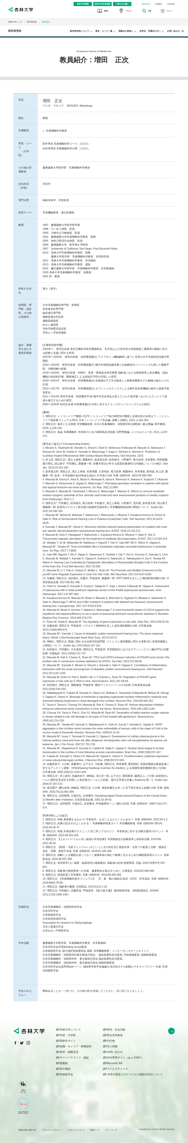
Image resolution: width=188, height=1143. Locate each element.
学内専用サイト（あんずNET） (125, 1057)
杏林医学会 (66, 1074)
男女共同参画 (115, 1035)
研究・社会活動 (116, 1029)
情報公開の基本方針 (27, 1130)
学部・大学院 (68, 1035)
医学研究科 (32, 22)
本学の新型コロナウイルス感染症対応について (135, 1074)
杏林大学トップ (15, 22)
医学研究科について (79, 31)
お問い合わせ (173, 31)
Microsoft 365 (115, 1063)
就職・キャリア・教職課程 (75, 1046)
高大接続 (65, 1068)
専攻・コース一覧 (103, 31)
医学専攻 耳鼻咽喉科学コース (60, 143)
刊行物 (111, 1040)
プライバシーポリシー (51, 1130)
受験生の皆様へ (125, 31)
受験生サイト (68, 1040)
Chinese (171, 4)
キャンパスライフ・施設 (74, 1057)
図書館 (64, 1063)
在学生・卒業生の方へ (150, 31)
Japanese (145, 4)
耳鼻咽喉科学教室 (56, 130)
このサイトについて (76, 1130)
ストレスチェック (117, 1068)
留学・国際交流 (69, 1052)
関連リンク (95, 1130)
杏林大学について (70, 1029)
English (158, 4)
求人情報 (112, 1046)
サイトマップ (111, 1130)
